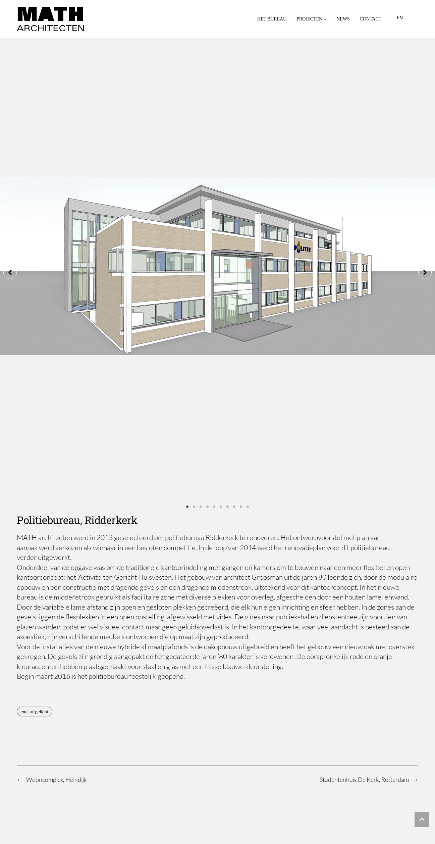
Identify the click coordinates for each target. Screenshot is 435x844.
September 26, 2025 (397, 610)
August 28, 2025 (401, 632)
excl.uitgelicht (34, 454)
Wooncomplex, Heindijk (56, 522)
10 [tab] (247, 249)
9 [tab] (241, 249)
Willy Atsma (37, 632)
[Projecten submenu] (325, 18)
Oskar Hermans (42, 654)
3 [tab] (201, 249)
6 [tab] (221, 249)
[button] (10, 143)
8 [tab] (234, 249)
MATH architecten (90, 760)
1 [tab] (187, 249)
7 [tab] (227, 249)
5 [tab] (214, 249)
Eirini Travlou (39, 610)
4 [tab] (207, 249)
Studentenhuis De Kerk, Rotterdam (364, 522)
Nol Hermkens (40, 677)
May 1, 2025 (405, 676)
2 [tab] (194, 249)
